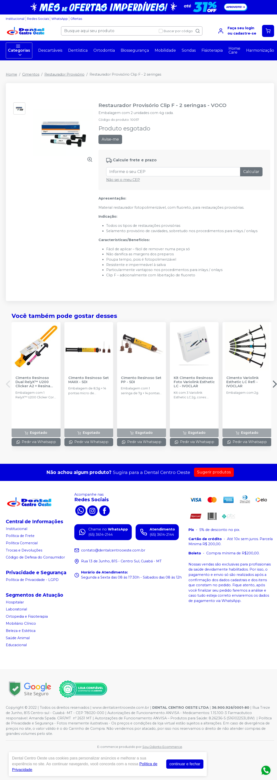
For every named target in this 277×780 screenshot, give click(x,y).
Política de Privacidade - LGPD (32, 580)
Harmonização (260, 50)
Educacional (16, 645)
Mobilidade (165, 50)
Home (11, 74)
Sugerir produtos (214, 472)
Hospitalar (15, 602)
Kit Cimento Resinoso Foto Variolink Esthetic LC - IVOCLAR (194, 382)
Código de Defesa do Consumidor (35, 557)
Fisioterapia (212, 50)
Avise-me (110, 139)
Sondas (189, 50)
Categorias (19, 50)
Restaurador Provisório (64, 74)
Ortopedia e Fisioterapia (27, 616)
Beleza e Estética (20, 631)
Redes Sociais (38, 19)
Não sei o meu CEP (123, 180)
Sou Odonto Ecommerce (162, 747)
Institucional (15, 19)
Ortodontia (104, 50)
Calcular (251, 171)
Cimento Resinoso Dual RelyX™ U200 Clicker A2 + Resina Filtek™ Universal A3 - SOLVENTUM (35, 382)
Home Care (234, 50)
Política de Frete (20, 536)
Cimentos (30, 74)
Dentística (78, 50)
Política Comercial (22, 543)
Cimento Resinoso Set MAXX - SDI (88, 380)
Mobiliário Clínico (21, 624)
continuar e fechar (184, 764)
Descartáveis (50, 50)
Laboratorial (16, 609)
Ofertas (76, 19)
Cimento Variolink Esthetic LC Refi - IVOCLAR (242, 382)
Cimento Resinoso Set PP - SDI (141, 380)
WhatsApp (59, 19)
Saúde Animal (18, 638)
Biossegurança (135, 50)
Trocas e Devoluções (24, 550)
